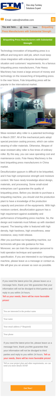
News (35, 27)
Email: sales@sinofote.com (19, 20)
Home (26, 27)
